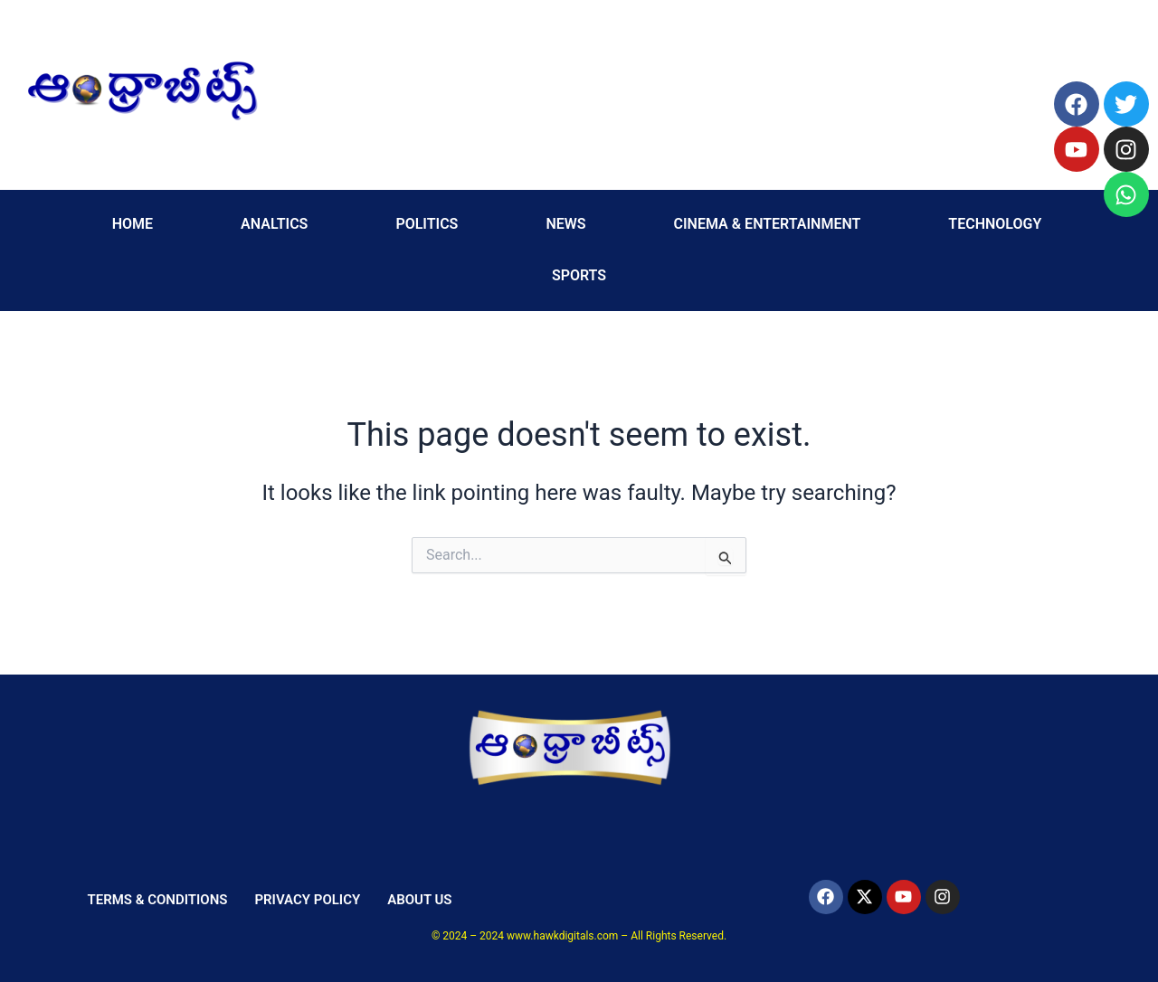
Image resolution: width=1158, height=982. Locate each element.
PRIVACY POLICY (307, 900)
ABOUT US (419, 900)
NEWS (565, 223)
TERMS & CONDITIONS (157, 900)
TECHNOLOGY (994, 223)
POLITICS (426, 223)
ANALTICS (274, 223)
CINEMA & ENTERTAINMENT (767, 223)
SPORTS (579, 275)
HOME (132, 223)
